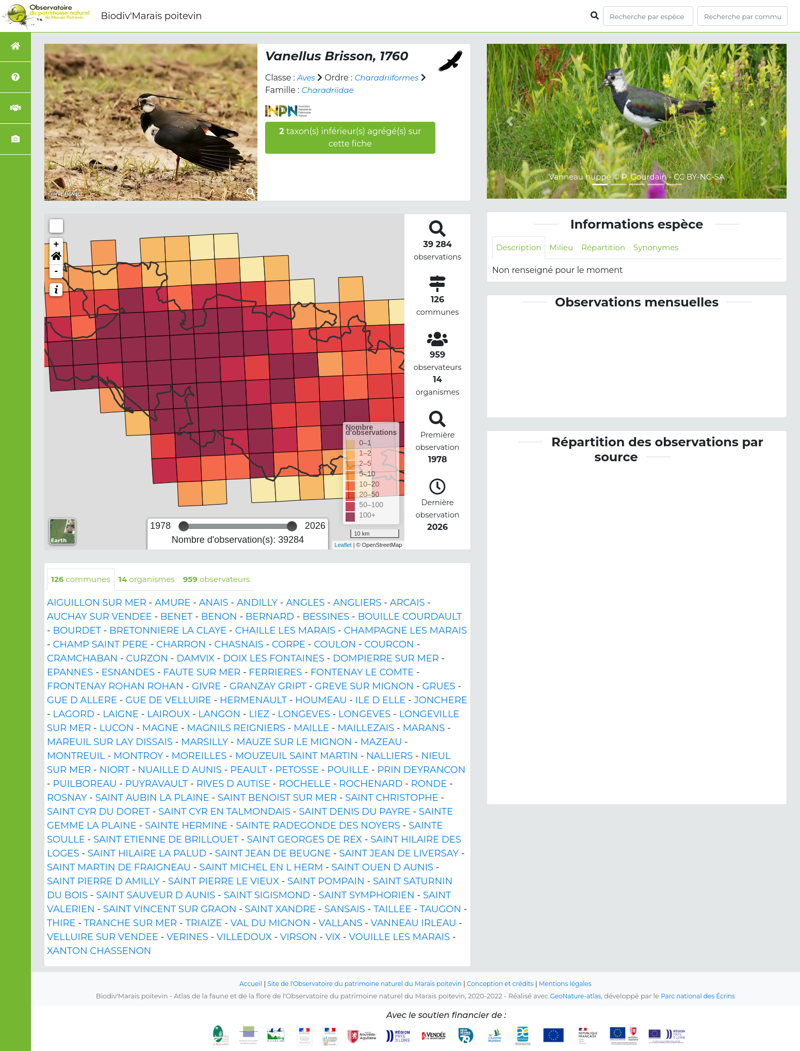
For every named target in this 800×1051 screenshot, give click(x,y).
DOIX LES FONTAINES (273, 659)
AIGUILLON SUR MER (96, 603)
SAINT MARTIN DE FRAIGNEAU (119, 868)
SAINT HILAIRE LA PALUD (147, 854)
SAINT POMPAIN (325, 882)
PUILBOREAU (85, 784)
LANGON (219, 715)
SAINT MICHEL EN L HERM (261, 868)
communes (82, 580)
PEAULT (248, 771)
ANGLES (305, 603)
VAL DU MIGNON (271, 924)
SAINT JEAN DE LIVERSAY (399, 854)
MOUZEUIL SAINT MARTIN (296, 757)
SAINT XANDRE (280, 910)
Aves (306, 78)
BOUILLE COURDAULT (410, 617)
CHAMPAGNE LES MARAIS (405, 631)
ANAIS (213, 603)
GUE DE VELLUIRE (168, 701)
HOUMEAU (321, 701)
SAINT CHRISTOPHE (391, 798)
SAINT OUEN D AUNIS (382, 868)
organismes (152, 580)
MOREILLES (199, 757)
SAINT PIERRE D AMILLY (103, 882)
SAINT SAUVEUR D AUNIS (155, 896)
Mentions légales (574, 985)
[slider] (183, 526)
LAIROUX (168, 715)
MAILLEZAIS (365, 729)
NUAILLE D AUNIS (180, 771)
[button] (56, 258)
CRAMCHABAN (82, 659)
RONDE (429, 784)
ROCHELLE (305, 784)
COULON (335, 645)
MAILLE (311, 729)
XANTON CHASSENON (99, 952)
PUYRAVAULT (156, 784)
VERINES (187, 938)
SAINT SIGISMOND (267, 896)
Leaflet (343, 545)
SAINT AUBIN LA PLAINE (152, 798)
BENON (219, 617)
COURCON (389, 645)
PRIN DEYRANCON (422, 771)
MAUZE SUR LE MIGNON (294, 743)
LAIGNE (121, 715)
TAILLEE (392, 910)
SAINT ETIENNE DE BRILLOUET (165, 840)
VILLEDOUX (244, 938)
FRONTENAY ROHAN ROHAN (115, 687)
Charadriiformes (390, 78)
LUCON (117, 729)
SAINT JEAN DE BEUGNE (273, 854)
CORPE (288, 645)
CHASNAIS (238, 645)
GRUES (438, 687)
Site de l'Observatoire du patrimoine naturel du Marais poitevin (361, 985)
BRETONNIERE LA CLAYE (167, 631)
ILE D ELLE (380, 701)
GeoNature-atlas (573, 997)
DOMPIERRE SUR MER (385, 659)
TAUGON (440, 910)
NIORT (114, 771)
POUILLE (348, 771)
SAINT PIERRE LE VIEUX (223, 882)
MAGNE (160, 729)
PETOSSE (297, 771)
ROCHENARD (371, 784)
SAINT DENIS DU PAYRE (354, 812)
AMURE (172, 603)
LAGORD (73, 715)
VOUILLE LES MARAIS (399, 938)
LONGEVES (304, 715)
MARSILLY (204, 743)
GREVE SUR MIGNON (364, 687)
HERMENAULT (253, 701)
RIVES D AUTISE (233, 784)
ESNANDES (128, 673)
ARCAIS (407, 603)
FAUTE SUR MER (201, 673)
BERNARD (270, 617)
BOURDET (77, 631)
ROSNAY (67, 798)
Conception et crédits (505, 985)
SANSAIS (344, 910)
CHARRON (181, 645)
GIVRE (206, 687)
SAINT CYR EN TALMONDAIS (224, 812)
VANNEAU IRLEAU (413, 924)
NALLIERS (389, 757)
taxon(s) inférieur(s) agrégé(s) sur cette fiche (350, 137)
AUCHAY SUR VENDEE (99, 617)
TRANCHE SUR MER (130, 924)
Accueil (241, 985)
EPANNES (70, 673)
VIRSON (298, 938)
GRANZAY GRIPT (268, 687)
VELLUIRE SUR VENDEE (102, 938)
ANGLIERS (357, 603)
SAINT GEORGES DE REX (304, 840)
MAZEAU (381, 743)
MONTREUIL (76, 757)
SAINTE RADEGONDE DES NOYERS (318, 826)
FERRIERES (275, 673)
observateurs (226, 580)
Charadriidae (329, 90)
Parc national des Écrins (699, 997)
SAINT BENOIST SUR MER (277, 798)
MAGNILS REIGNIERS (236, 729)
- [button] (56, 271)
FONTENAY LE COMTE (362, 673)
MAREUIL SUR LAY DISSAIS (110, 743)
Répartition (608, 248)
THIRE (61, 924)
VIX (332, 938)
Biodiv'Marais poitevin (151, 16)
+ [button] (56, 244)
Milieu (565, 248)
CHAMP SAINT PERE (100, 645)
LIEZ (259, 715)
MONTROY (138, 757)
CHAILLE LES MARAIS (285, 631)
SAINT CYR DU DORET (98, 812)
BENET (176, 617)
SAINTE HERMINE (186, 826)
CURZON (147, 659)
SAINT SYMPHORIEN (367, 896)
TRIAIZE (203, 924)
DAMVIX (195, 659)
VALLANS (341, 924)
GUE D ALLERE (82, 701)
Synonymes (665, 248)
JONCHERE (440, 701)
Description (520, 248)
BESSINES (325, 617)
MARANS (424, 729)
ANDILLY (257, 603)
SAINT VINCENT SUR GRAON (169, 910)
